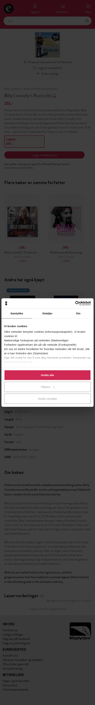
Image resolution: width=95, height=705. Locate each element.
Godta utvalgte (47, 398)
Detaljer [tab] (47, 313)
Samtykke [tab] (16, 313)
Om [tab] (78, 313)
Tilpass (47, 386)
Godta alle (47, 374)
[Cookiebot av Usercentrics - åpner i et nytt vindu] (75, 303)
